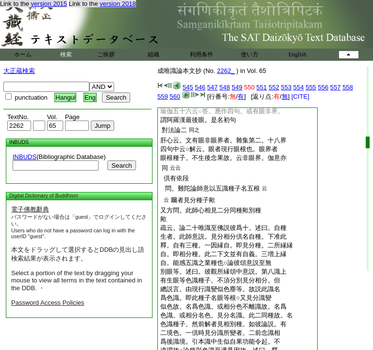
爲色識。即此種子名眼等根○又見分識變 (215, 297)
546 (200, 87)
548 (225, 87)
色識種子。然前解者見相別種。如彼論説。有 (223, 324)
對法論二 (174, 130)
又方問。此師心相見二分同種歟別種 (210, 210)
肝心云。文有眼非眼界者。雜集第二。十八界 (223, 140)
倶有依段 (174, 178)
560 (175, 96)
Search (121, 165)
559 (162, 96)
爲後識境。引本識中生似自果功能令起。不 (220, 341)
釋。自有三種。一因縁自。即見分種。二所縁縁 (226, 245)
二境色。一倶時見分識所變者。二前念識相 (220, 332)
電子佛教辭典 (30, 209)
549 (237, 87)
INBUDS (24, 156)
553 (286, 87)
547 (212, 87)
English (297, 54)
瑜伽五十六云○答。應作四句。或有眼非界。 (222, 111)
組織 (153, 54)
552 (274, 87)
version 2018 (118, 3)
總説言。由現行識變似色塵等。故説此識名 (220, 289)
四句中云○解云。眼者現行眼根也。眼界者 (219, 149)
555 (310, 87)
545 (188, 87)
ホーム (23, 54)
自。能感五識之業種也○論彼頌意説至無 (215, 262)
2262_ (226, 70)
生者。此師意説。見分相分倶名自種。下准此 (223, 236)
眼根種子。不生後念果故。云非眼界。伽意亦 (223, 157)
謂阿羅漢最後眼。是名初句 (198, 119)
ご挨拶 (106, 54)
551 (261, 87)
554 (298, 87)
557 (335, 87)
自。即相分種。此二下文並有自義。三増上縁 (223, 254)
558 (347, 87)
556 (323, 87)
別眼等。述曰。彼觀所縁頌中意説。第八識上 (223, 271)
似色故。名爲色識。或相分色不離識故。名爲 (223, 306)
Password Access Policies (47, 302)
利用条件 (201, 54)
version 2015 (49, 3)
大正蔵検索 (19, 70)
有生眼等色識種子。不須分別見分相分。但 (220, 280)
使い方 (249, 54)
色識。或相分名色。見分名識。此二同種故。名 (226, 315)
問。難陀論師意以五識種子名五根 (211, 188)
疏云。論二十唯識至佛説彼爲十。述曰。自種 (223, 227)
